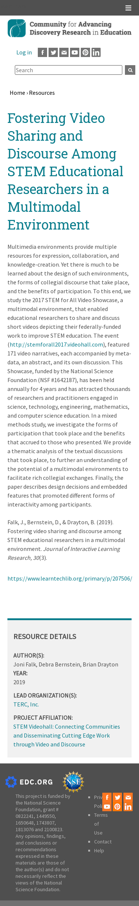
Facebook (42, 52)
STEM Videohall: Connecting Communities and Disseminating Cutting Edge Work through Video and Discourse (66, 735)
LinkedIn (96, 52)
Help (99, 850)
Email (64, 52)
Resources (42, 92)
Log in (24, 52)
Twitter (53, 52)
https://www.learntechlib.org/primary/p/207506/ (69, 578)
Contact (103, 841)
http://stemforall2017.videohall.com (56, 344)
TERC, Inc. (26, 704)
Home (17, 92)
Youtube (74, 52)
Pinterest (85, 52)
